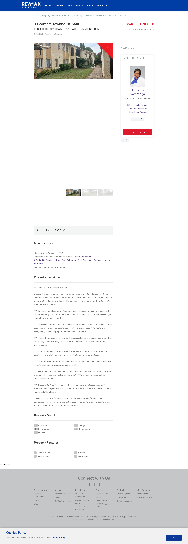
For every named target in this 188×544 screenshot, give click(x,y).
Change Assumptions (83, 256)
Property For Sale (50, 15)
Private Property (144, 497)
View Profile (137, 119)
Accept (174, 538)
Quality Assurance (125, 501)
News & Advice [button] (75, 5)
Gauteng (78, 15)
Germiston (89, 15)
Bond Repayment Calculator (90, 260)
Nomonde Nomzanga (137, 92)
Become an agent (62, 493)
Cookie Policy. (59, 537)
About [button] (90, 5)
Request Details (137, 132)
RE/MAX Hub (102, 493)
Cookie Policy (130, 517)
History (37, 500)
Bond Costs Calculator (66, 260)
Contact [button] (101, 5)
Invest (57, 497)
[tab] (137, 49)
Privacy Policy (118, 517)
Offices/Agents (123, 493)
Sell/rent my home (63, 501)
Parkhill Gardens (103, 15)
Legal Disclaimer (104, 517)
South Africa (66, 15)
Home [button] (48, 5)
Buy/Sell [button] (59, 5)
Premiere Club (123, 497)
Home (37, 15)
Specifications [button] (137, 48)
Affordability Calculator (44, 260)
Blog (36, 504)
